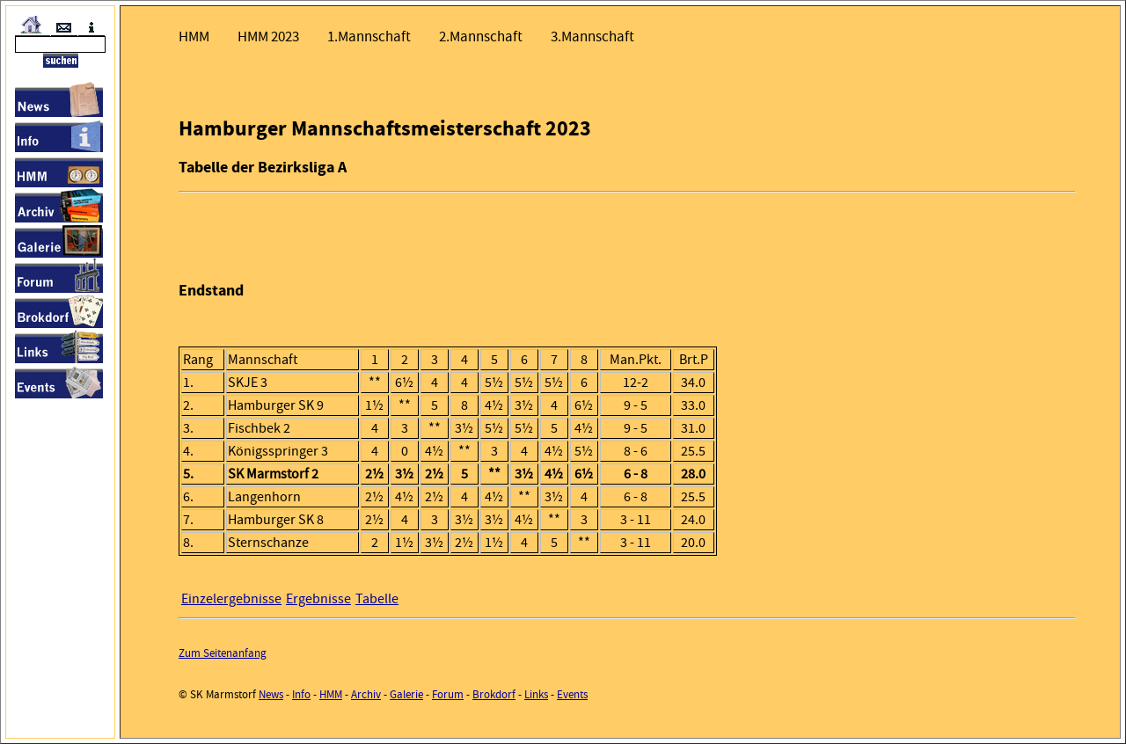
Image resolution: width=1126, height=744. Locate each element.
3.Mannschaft (592, 36)
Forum (448, 694)
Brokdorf (493, 694)
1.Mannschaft (369, 36)
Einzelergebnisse (231, 599)
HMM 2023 (268, 36)
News (271, 694)
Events (572, 694)
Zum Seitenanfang (223, 653)
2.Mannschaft (481, 36)
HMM (194, 36)
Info (301, 694)
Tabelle (376, 599)
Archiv (366, 694)
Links (536, 694)
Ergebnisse (318, 599)
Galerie (406, 694)
